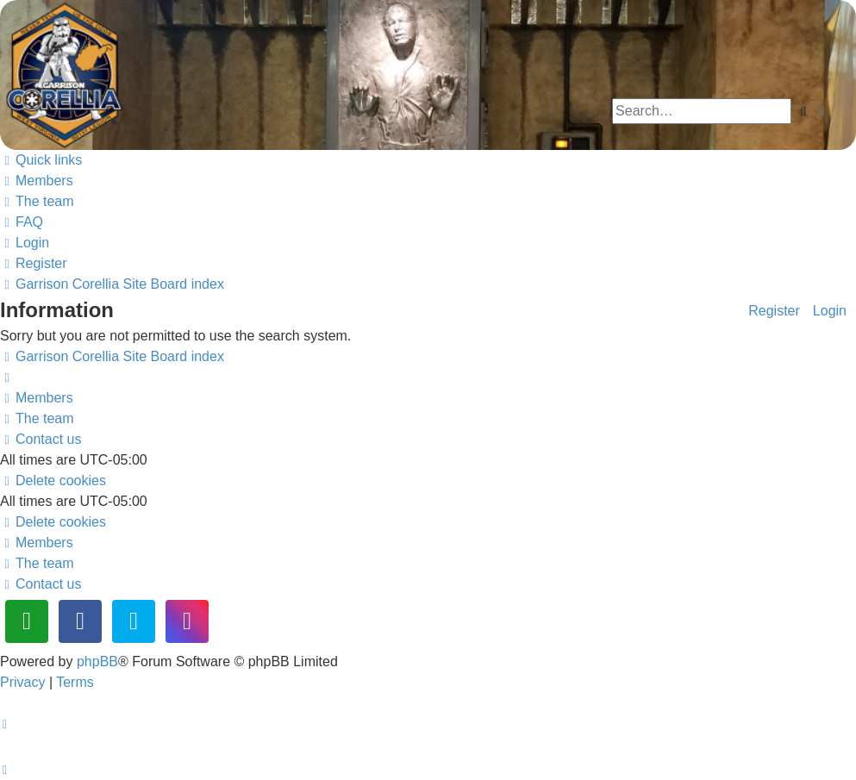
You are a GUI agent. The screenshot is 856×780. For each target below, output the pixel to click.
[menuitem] (36, 180)
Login (830, 309)
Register (774, 309)
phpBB (97, 661)
